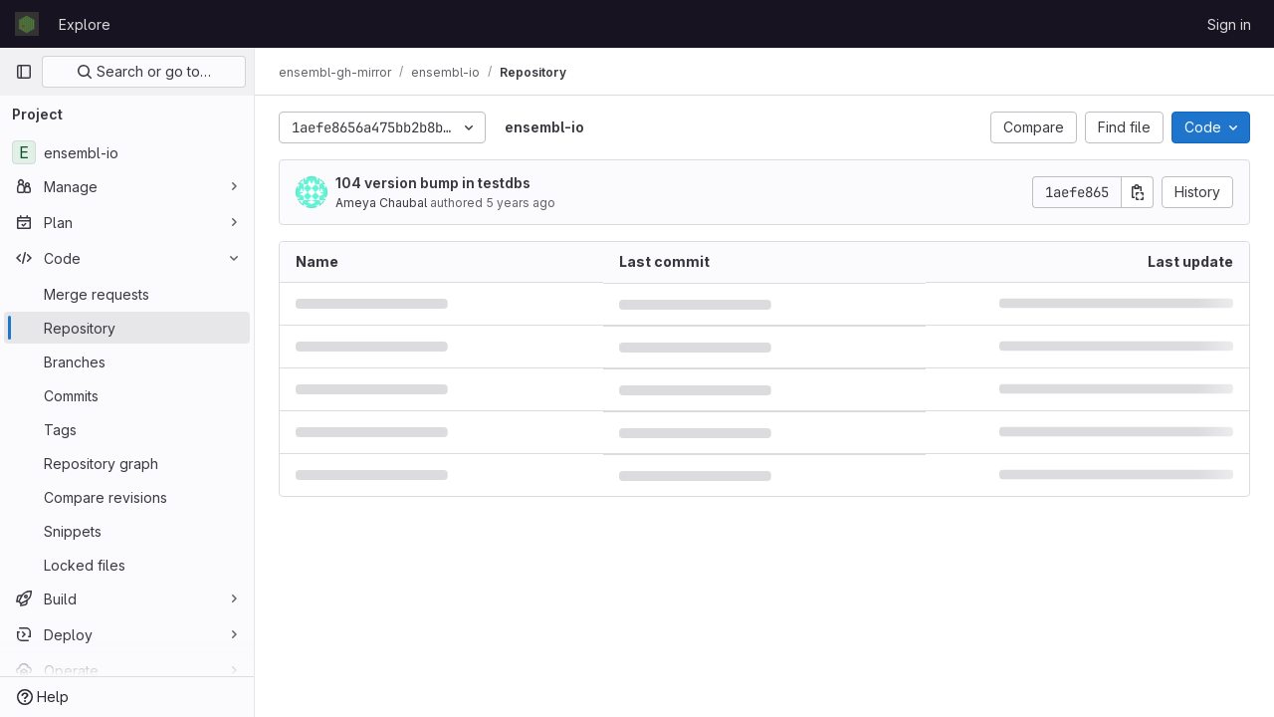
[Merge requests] (127, 294)
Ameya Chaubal (381, 202)
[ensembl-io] (127, 152)
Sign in (1229, 24)
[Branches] (127, 361)
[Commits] (127, 395)
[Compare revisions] (127, 497)
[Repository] (127, 328)
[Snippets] (127, 531)
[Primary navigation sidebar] (24, 72)
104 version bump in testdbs (433, 182)
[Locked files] (127, 565)
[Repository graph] (127, 463)
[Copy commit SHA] (1138, 192)
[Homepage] (27, 24)
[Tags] (127, 429)
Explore (84, 24)
